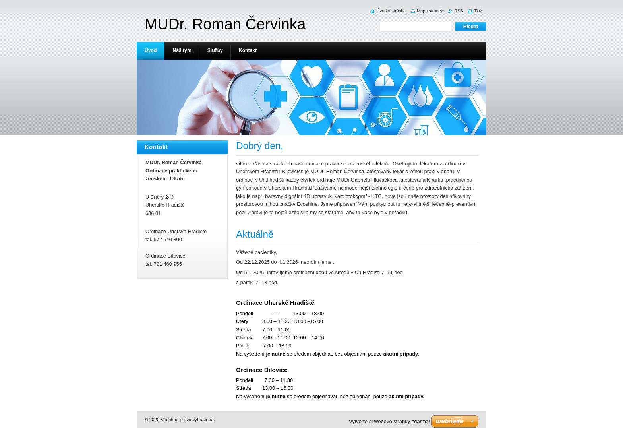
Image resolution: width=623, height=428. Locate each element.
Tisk (478, 10)
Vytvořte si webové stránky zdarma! (389, 421)
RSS (458, 10)
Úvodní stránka (391, 10)
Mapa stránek (430, 10)
